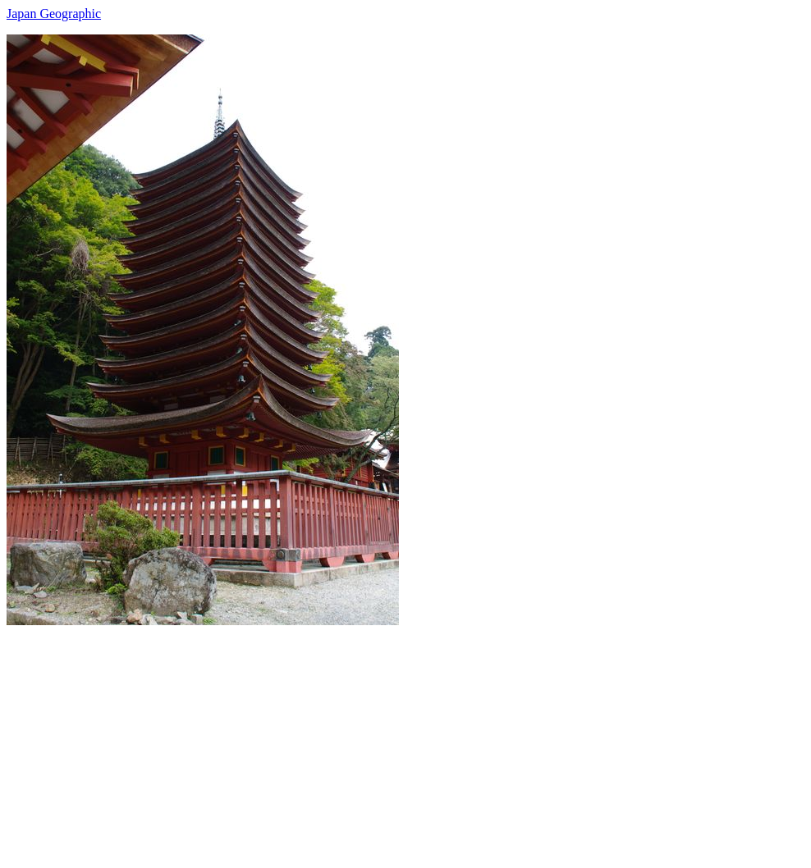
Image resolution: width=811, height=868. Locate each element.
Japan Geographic (54, 14)
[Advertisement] (405, 740)
